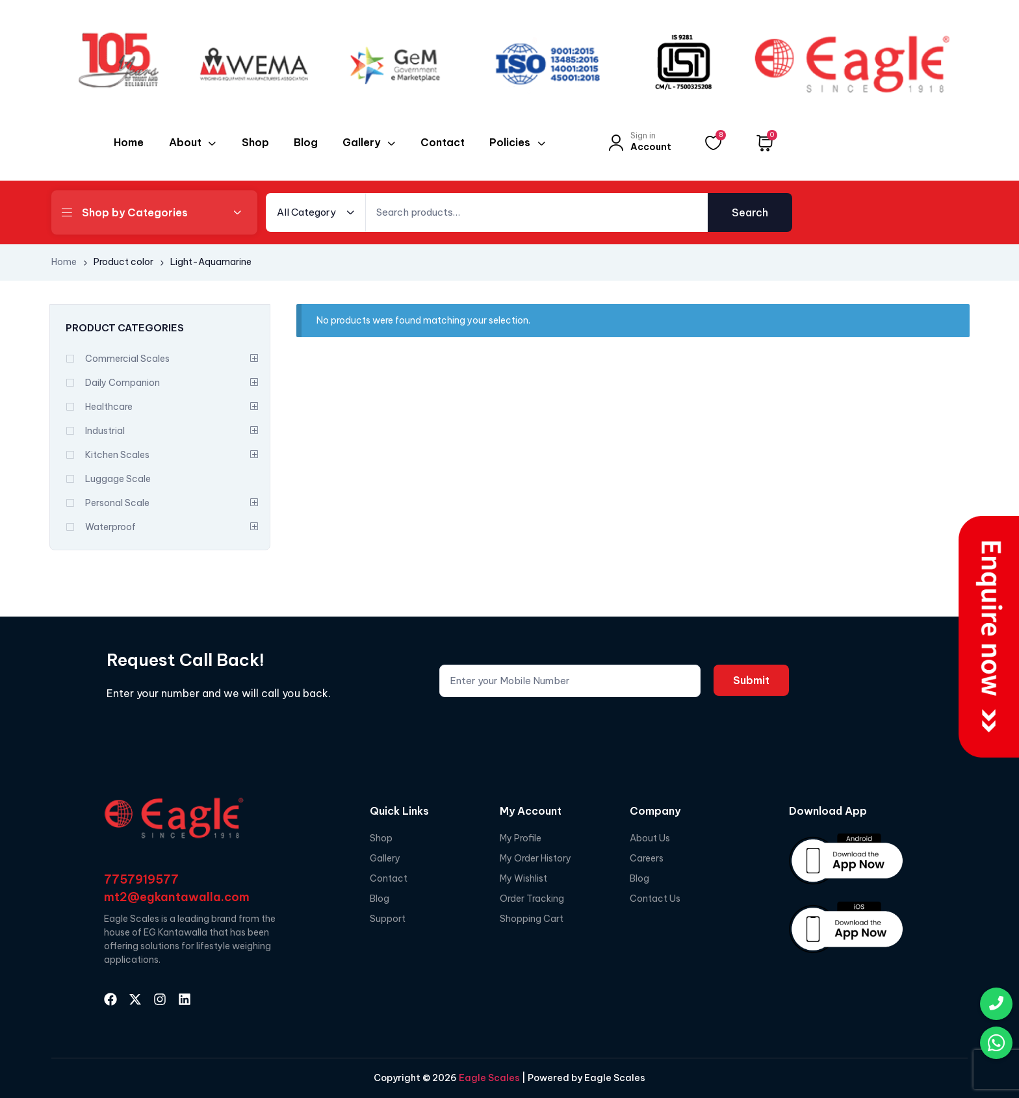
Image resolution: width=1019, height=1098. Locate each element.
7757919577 (141, 879)
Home (64, 262)
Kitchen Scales (117, 455)
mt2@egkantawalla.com (177, 896)
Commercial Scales (127, 358)
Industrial (105, 431)
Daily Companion (122, 383)
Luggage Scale (118, 479)
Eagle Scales (488, 1078)
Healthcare (109, 407)
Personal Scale (117, 503)
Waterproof (110, 527)
